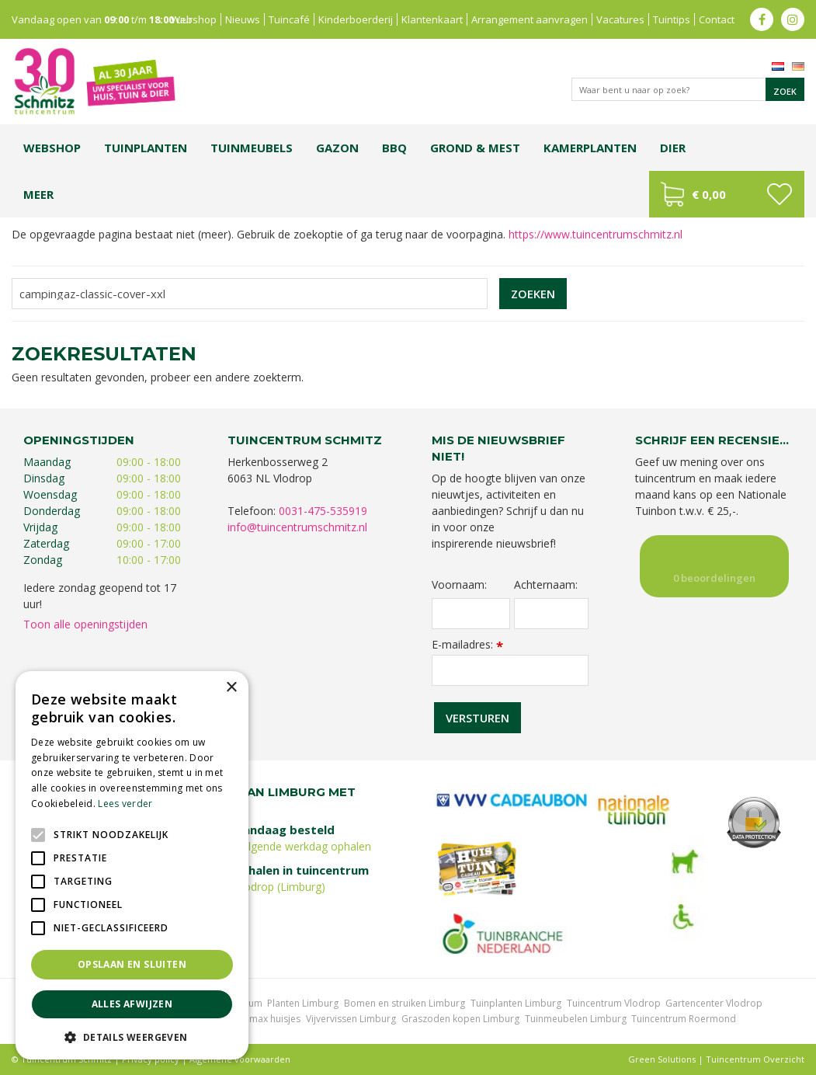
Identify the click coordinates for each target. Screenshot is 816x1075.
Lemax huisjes (269, 1019)
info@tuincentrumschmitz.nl (297, 527)
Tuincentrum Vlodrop (614, 1003)
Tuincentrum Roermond (683, 1019)
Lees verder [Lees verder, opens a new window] (125, 803)
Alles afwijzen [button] (132, 1004)
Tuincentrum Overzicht (755, 1059)
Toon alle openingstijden (85, 624)
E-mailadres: (467, 644)
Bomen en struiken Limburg (404, 1003)
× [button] (231, 688)
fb (761, 19)
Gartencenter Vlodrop (713, 1003)
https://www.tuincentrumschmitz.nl (595, 234)
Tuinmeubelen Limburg (576, 1019)
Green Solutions (662, 1059)
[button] (132, 1036)
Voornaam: (459, 585)
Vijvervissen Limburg (351, 1019)
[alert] (132, 865)
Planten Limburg (303, 1003)
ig (792, 19)
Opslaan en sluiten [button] (132, 964)
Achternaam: (546, 585)
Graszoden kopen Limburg (460, 1019)
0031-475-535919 (323, 510)
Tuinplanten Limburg (516, 1003)
